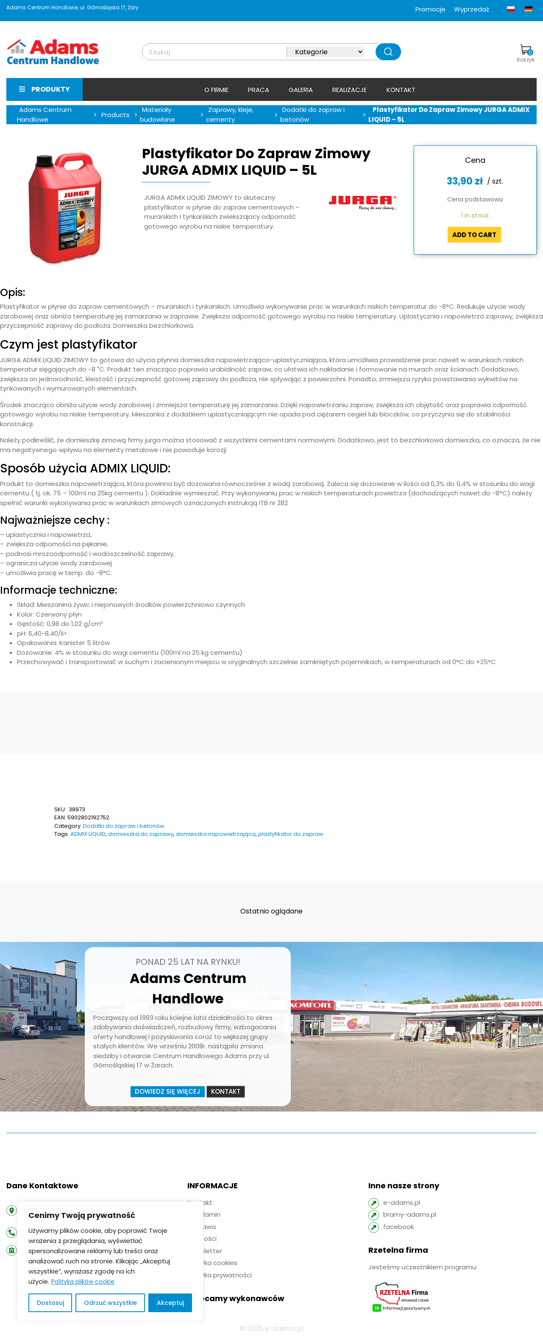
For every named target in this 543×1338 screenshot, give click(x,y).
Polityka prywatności (219, 1275)
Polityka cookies (212, 1262)
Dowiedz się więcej (167, 1091)
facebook (398, 1226)
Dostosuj (50, 1303)
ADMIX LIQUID (88, 834)
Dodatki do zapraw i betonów (123, 826)
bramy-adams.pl (409, 1214)
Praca (258, 89)
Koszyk (526, 54)
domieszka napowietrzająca (216, 834)
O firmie (216, 89)
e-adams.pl (401, 1202)
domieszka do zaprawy (140, 834)
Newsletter (204, 1250)
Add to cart (474, 234)
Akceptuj (170, 1303)
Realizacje (349, 89)
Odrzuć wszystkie (110, 1303)
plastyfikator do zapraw (290, 834)
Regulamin (203, 1214)
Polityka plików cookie (82, 1281)
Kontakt (401, 89)
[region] (110, 1261)
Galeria (301, 89)
